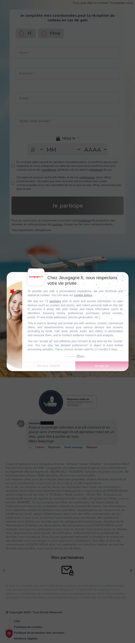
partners (55, 301)
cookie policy (83, 295)
